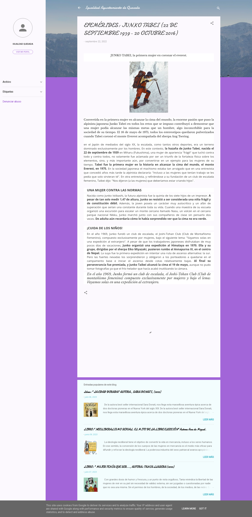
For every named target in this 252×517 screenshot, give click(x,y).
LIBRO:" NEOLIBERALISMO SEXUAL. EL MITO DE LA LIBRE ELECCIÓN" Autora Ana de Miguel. (145, 429)
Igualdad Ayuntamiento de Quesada (112, 7)
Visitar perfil (23, 52)
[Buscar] (218, 9)
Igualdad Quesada (23, 44)
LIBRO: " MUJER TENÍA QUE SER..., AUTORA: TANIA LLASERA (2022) (129, 467)
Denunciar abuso (12, 101)
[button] (212, 23)
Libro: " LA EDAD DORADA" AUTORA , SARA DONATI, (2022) (122, 392)
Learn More (189, 508)
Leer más (208, 419)
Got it (203, 508)
